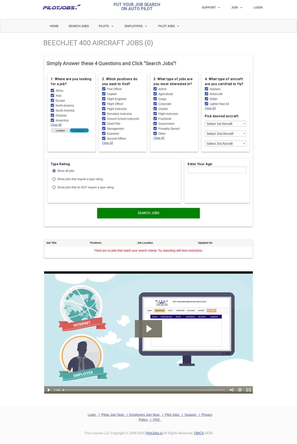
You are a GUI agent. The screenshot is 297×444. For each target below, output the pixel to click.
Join (237, 7)
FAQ (157, 419)
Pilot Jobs (169, 26)
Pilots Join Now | (115, 415)
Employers (136, 26)
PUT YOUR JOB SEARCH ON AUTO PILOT (137, 6)
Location (60, 130)
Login (258, 7)
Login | (94, 415)
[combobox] (225, 124)
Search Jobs (78, 26)
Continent (79, 130)
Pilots (107, 26)
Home (54, 26)
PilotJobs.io (154, 433)
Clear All (56, 124)
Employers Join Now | (147, 415)
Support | (193, 415)
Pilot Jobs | (175, 415)
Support (212, 7)
